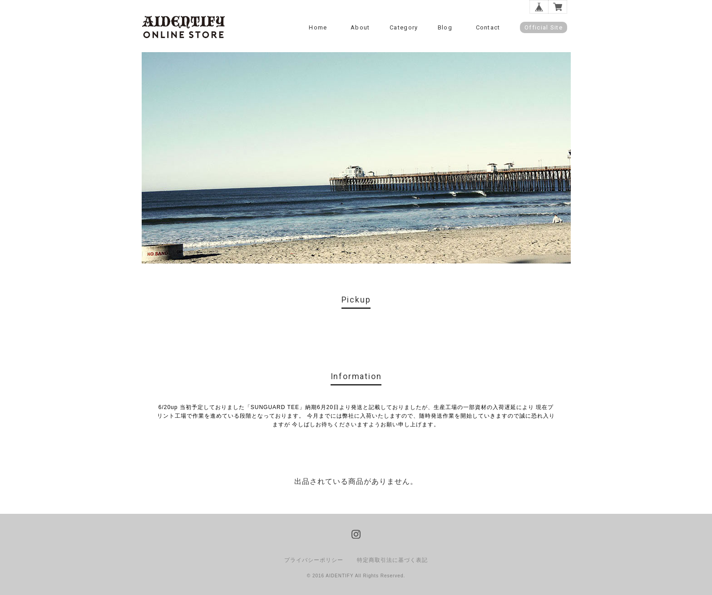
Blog (445, 27)
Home (318, 27)
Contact (488, 27)
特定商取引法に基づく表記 (392, 560)
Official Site (543, 27)
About (360, 27)
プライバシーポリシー (313, 560)
